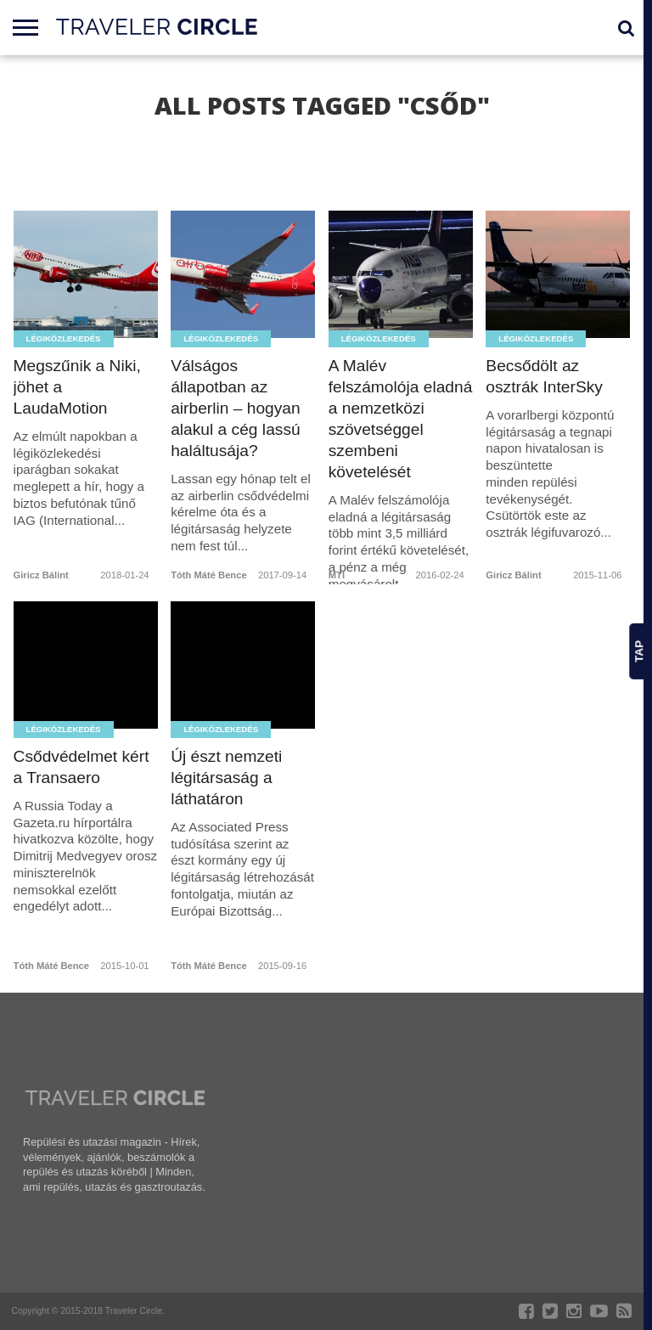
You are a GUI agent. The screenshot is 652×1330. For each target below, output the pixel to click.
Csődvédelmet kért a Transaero (81, 766)
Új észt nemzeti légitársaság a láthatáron (226, 777)
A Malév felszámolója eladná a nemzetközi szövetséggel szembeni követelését (401, 419)
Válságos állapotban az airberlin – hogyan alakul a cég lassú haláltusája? (236, 408)
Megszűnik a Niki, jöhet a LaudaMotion (77, 387)
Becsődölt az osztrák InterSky (544, 376)
